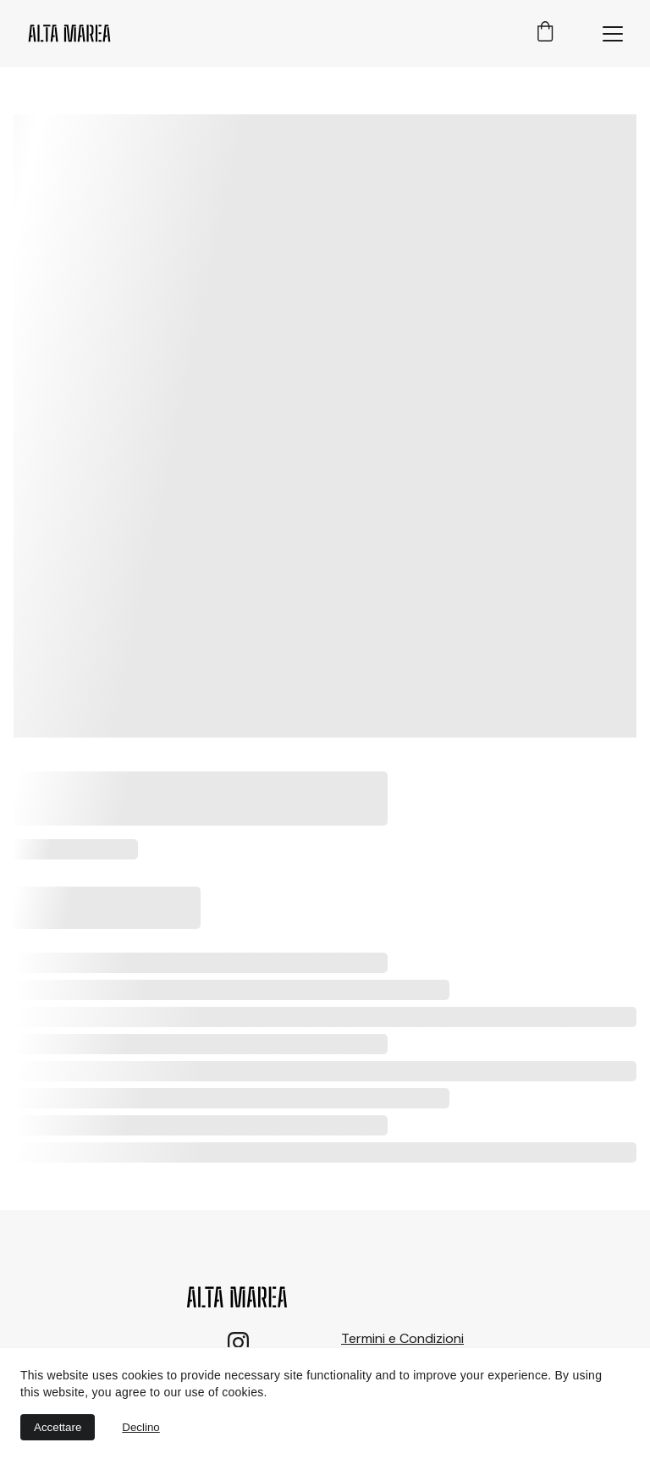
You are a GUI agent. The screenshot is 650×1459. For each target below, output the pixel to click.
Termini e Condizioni (402, 1338)
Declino (140, 1427)
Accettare (57, 1427)
